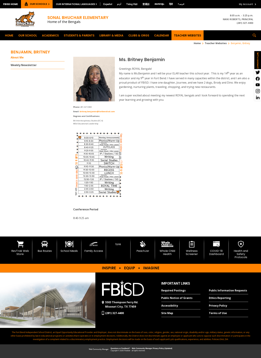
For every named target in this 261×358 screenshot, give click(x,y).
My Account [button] (246, 4)
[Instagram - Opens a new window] (257, 91)
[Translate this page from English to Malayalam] (159, 3)
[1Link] (118, 243)
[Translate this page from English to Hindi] (170, 4)
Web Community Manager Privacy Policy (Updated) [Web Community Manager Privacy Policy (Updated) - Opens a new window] (152, 348)
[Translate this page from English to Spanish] (108, 4)
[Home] (9, 35)
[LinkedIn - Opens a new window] (257, 98)
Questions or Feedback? (120, 348)
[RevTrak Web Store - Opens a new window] (20, 248)
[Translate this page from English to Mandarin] (146, 4)
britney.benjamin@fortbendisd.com (97, 111)
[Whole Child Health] (167, 248)
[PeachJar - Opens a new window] (142, 246)
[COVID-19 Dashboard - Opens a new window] (216, 248)
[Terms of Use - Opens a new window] (228, 313)
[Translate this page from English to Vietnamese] (132, 4)
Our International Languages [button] (75, 4)
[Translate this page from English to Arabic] (181, 3)
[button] (254, 35)
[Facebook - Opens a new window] (257, 79)
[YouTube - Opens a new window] (257, 85)
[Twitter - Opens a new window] (257, 72)
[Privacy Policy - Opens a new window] (228, 306)
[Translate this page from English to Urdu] (119, 3)
